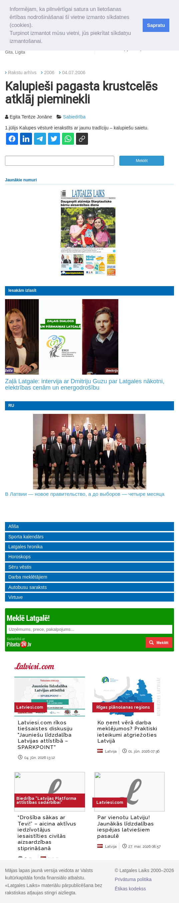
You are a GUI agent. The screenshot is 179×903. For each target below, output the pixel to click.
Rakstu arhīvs (22, 72)
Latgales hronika (25, 546)
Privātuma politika (133, 879)
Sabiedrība (74, 116)
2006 (49, 72)
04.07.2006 (73, 72)
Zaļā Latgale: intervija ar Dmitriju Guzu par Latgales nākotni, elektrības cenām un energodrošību (84, 384)
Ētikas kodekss (130, 888)
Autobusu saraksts (27, 587)
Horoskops (19, 556)
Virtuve (15, 597)
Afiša (13, 526)
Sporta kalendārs (26, 536)
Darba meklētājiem (27, 577)
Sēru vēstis (19, 567)
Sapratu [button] (156, 25)
